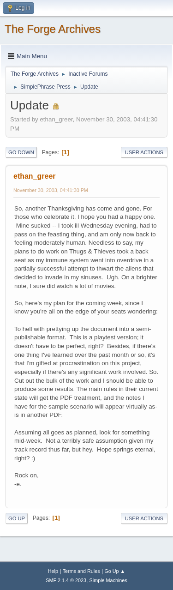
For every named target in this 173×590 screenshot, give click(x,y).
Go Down (21, 152)
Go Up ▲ (114, 571)
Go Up (16, 518)
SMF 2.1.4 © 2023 (66, 580)
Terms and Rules (81, 571)
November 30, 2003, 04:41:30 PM (50, 190)
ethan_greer (34, 176)
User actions (144, 152)
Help (53, 571)
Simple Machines (108, 580)
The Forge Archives (53, 29)
